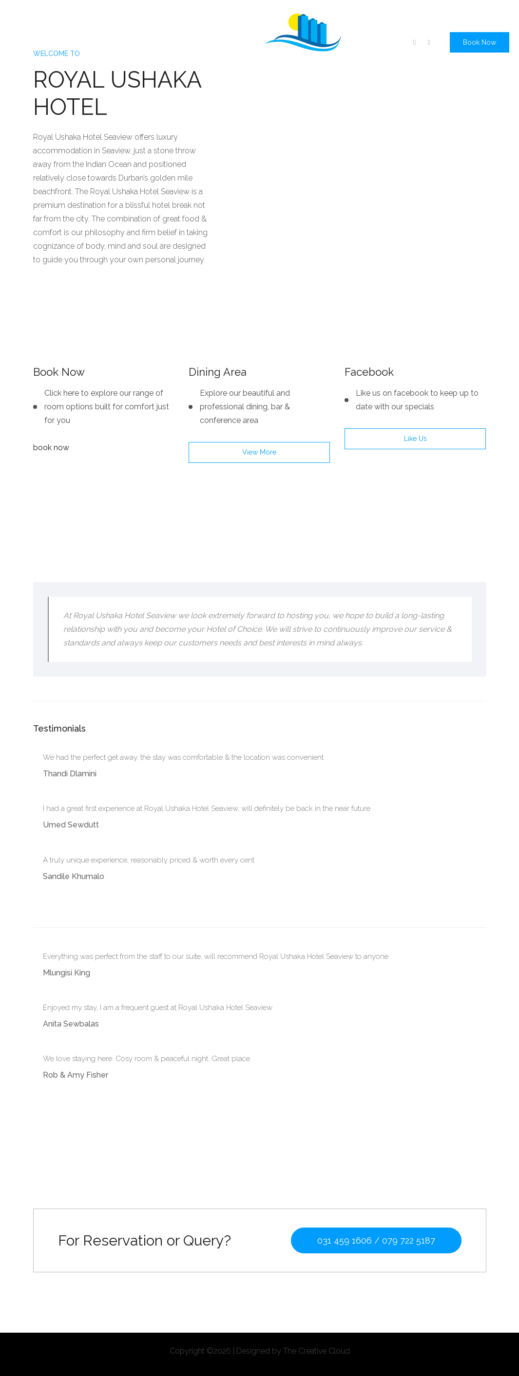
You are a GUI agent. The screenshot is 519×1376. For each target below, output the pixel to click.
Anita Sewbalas (71, 1023)
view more (259, 452)
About (58, 40)
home (24, 40)
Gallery (192, 40)
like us (415, 438)
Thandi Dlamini (69, 773)
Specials (96, 40)
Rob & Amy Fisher (75, 1075)
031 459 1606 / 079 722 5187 (376, 1240)
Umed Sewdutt (71, 824)
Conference (145, 40)
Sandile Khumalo (73, 876)
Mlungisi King (66, 972)
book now (51, 447)
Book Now (479, 42)
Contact (232, 40)
